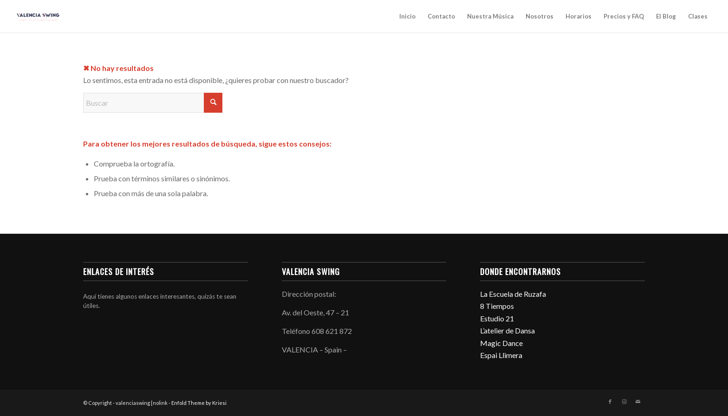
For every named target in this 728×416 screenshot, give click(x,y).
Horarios (579, 16)
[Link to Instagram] (624, 402)
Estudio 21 (497, 318)
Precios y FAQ (624, 16)
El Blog (666, 16)
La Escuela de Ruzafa (513, 293)
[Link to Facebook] (610, 402)
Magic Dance (501, 343)
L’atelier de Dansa (507, 330)
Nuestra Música (490, 16)
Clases (698, 16)
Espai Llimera (501, 355)
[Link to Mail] (638, 402)
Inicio (407, 16)
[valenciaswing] (38, 16)
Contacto (441, 16)
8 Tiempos (497, 305)
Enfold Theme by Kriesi (199, 403)
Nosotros (539, 16)
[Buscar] (152, 103)
